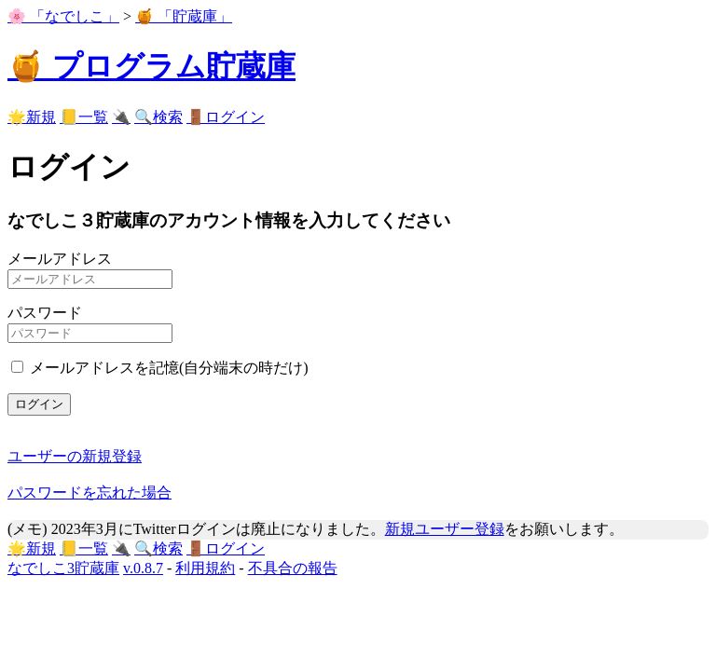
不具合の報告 (292, 568)
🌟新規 (31, 117)
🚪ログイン (225, 117)
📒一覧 (84, 117)
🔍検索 (158, 117)
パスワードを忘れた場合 (89, 492)
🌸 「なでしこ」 (63, 16)
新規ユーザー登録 (444, 529)
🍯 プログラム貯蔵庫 (151, 66)
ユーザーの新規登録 (74, 456)
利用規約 (205, 568)
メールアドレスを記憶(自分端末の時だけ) (169, 368)
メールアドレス (59, 259)
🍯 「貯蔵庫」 (183, 16)
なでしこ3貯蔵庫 (63, 568)
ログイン (39, 404)
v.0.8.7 (143, 568)
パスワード (44, 313)
